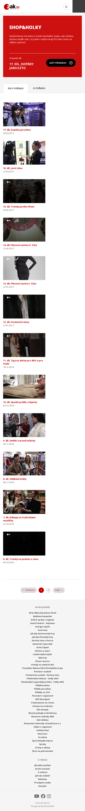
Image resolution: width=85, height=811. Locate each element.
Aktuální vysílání (42, 765)
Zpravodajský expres (42, 740)
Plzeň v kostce (42, 661)
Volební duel (42, 730)
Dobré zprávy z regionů (42, 619)
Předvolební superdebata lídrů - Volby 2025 (42, 682)
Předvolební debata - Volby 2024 (42, 678)
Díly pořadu (15, 88)
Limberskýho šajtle (42, 654)
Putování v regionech (42, 695)
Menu (78, 6)
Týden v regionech (42, 727)
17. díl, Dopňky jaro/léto (21, 66)
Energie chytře (42, 626)
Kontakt (42, 786)
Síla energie (42, 709)
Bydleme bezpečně (42, 616)
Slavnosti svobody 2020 (42, 716)
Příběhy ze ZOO (42, 692)
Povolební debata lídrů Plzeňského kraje (42, 668)
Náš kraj (42, 657)
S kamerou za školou (42, 706)
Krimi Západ (43, 647)
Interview (42, 630)
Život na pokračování (42, 751)
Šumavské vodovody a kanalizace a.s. (42, 723)
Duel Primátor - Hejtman (42, 623)
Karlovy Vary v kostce (42, 640)
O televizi (42, 772)
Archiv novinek (42, 768)
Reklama (42, 779)
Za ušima (42, 737)
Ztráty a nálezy (42, 747)
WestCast (42, 733)
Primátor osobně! (42, 671)
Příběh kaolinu (42, 685)
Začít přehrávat (58, 63)
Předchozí (29, 590)
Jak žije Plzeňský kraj (42, 637)
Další (57, 590)
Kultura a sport (42, 651)
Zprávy (42, 744)
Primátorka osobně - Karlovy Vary (42, 675)
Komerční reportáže (42, 644)
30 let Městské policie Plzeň (42, 613)
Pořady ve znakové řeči (42, 664)
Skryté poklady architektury (42, 713)
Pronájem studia (42, 782)
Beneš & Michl (47, 806)
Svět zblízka (42, 720)
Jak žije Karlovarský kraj (42, 633)
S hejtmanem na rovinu (42, 702)
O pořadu (39, 88)
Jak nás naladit (42, 775)
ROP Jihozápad (42, 699)
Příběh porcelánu (42, 689)
